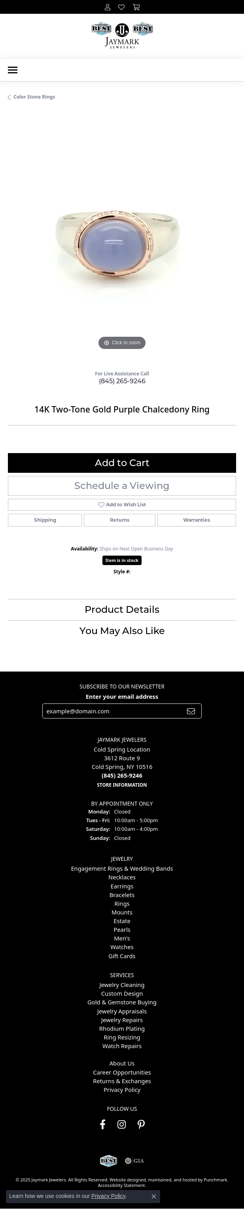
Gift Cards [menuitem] (121, 955)
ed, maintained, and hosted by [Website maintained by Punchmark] (172, 1180)
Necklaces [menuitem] (122, 877)
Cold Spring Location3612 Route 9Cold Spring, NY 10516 (122, 766)
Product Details (122, 609)
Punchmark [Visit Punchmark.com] (215, 1180)
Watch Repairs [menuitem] (122, 1046)
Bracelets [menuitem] (122, 894)
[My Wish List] (121, 7)
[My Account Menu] (107, 7)
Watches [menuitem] (122, 947)
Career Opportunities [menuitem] (122, 1072)
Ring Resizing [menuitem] (122, 1037)
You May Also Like (122, 630)
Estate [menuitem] (122, 921)
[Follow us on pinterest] (141, 1124)
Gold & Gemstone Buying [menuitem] (122, 1002)
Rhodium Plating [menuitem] (122, 1028)
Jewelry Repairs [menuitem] (122, 1020)
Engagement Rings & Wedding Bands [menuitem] (122, 868)
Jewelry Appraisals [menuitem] (122, 1011)
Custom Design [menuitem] (122, 993)
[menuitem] (122, 1054)
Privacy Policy (108, 1196)
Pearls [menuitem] (122, 929)
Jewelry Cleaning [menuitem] (121, 985)
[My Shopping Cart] (136, 7)
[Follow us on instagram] (121, 1124)
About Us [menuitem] (122, 1063)
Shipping (45, 520)
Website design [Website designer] (125, 1180)
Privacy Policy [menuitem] (122, 1089)
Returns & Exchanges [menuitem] (122, 1081)
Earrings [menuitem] (122, 886)
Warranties (196, 520)
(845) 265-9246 (122, 381)
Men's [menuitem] (122, 938)
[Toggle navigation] (12, 70)
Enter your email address (122, 696)
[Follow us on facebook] (103, 1124)
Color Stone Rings (34, 96)
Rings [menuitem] (121, 903)
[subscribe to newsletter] (191, 710)
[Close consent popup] (153, 1196)
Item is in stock (122, 560)
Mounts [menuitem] (122, 912)
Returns (119, 520)
